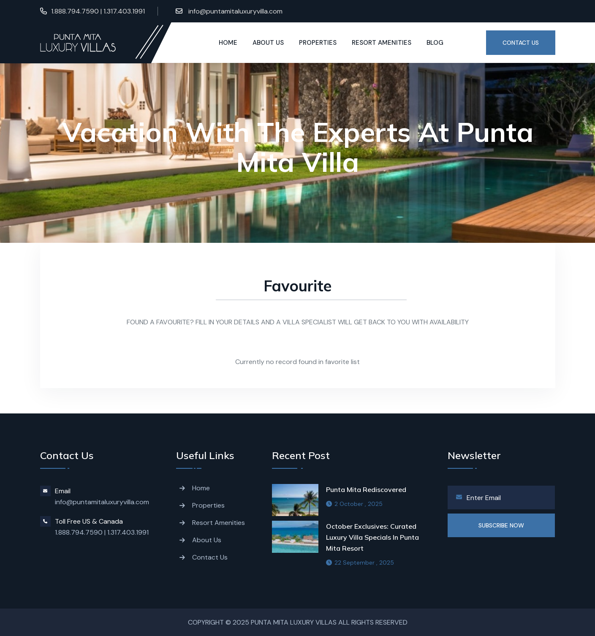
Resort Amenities (381, 42)
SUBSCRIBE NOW (501, 525)
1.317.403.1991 (128, 532)
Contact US (521, 42)
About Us (206, 539)
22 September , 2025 (360, 562)
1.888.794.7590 (79, 532)
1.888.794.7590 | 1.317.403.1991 (98, 11)
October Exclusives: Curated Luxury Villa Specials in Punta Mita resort (372, 537)
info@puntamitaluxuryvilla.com (235, 11)
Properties (318, 42)
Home (228, 42)
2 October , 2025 (354, 504)
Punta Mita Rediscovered (366, 489)
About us (268, 42)
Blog (435, 42)
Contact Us (210, 557)
